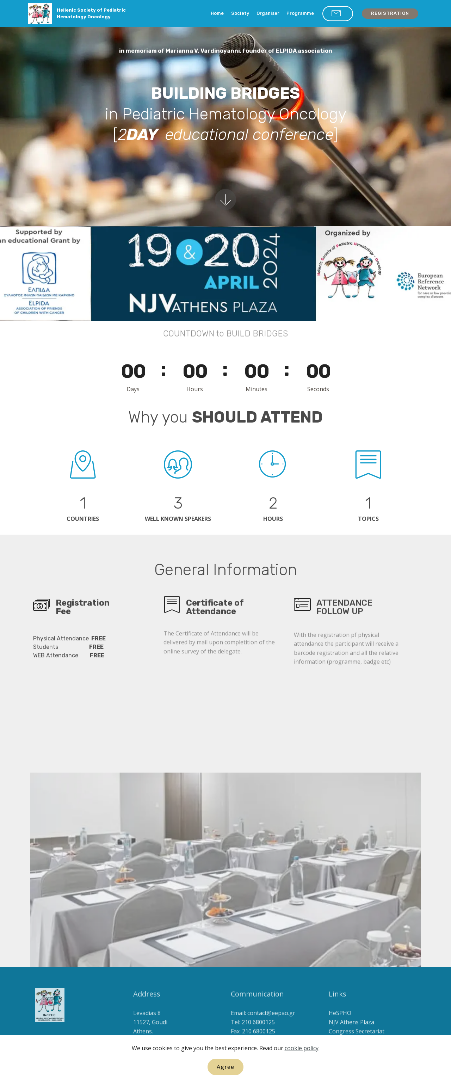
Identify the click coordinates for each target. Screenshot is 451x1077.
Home (217, 13)
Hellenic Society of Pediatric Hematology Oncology (91, 13)
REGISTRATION (390, 13)
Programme (300, 13)
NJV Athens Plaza (351, 1032)
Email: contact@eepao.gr (263, 1023)
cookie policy (302, 1071)
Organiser (268, 13)
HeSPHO (340, 1023)
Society (240, 13)
